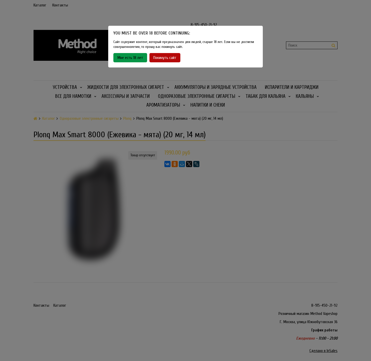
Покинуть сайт (164, 57)
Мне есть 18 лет (130, 57)
